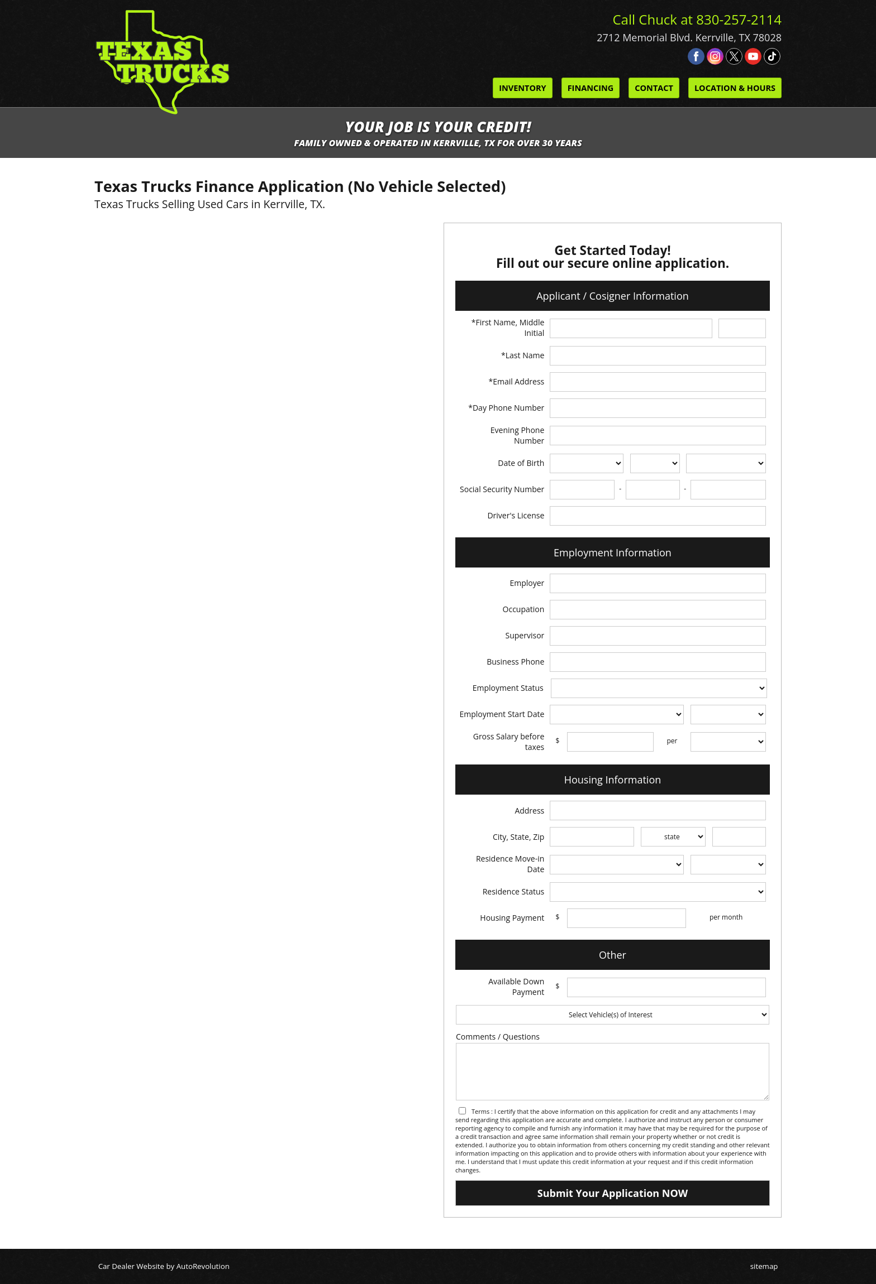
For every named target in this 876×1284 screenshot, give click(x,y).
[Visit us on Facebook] (696, 56)
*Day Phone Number (506, 407)
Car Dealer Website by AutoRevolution (164, 1266)
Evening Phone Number (517, 435)
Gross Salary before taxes (509, 741)
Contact (654, 88)
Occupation (524, 609)
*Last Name (522, 355)
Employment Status (508, 687)
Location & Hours (734, 88)
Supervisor (525, 635)
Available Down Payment (516, 986)
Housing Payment (512, 917)
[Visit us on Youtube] (753, 56)
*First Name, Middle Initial (508, 327)
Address (529, 810)
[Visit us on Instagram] (715, 56)
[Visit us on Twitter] (734, 56)
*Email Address (516, 381)
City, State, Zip (518, 836)
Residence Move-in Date (510, 863)
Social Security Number (502, 489)
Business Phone (515, 661)
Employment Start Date (501, 714)
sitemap (764, 1266)
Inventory (522, 88)
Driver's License (515, 515)
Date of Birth (521, 463)
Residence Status (514, 891)
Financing (591, 88)
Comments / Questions (498, 1036)
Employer (527, 583)
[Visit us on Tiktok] (772, 56)
